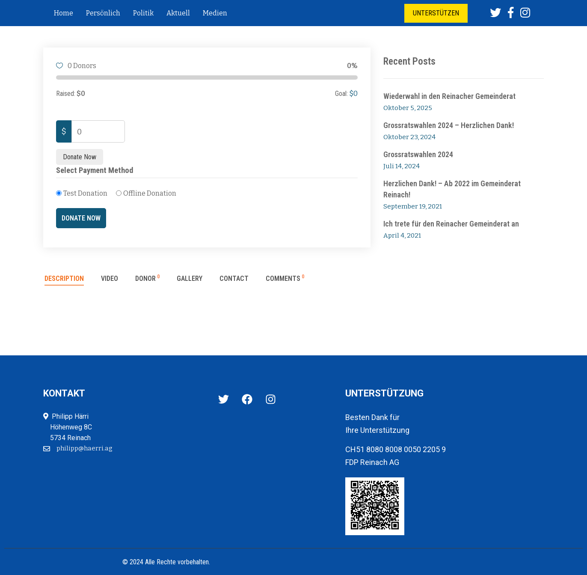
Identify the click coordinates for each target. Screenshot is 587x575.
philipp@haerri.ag (84, 448)
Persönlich (103, 13)
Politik (143, 13)
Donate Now (79, 157)
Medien (215, 13)
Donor (147, 278)
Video (109, 278)
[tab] (64, 282)
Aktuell (178, 13)
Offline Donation (149, 193)
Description (64, 278)
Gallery (189, 278)
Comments (285, 278)
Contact (234, 278)
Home (63, 13)
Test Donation (85, 193)
